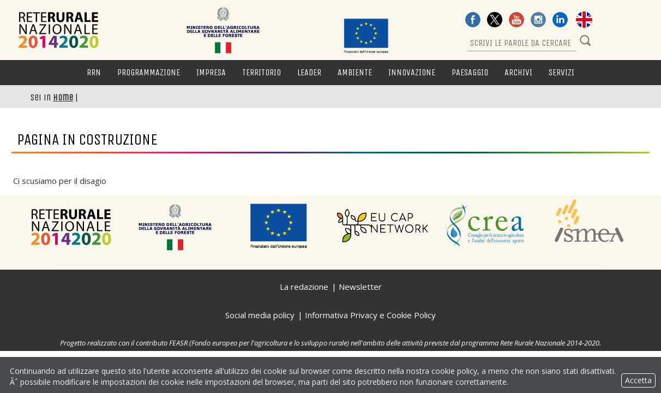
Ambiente (355, 72)
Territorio (261, 72)
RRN (94, 72)
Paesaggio (470, 72)
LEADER (309, 72)
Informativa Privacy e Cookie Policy (370, 314)
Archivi (518, 72)
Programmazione (148, 72)
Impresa (211, 72)
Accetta (638, 380)
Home (63, 97)
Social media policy (260, 314)
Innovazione (411, 72)
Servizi (561, 72)
